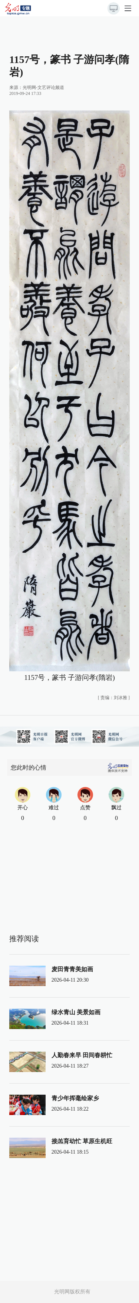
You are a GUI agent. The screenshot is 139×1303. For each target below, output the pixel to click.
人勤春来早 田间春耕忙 (82, 1055)
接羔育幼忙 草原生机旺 (82, 1141)
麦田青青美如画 (72, 969)
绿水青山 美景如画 (76, 1012)
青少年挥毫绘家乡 (75, 1098)
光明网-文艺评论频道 (43, 87)
